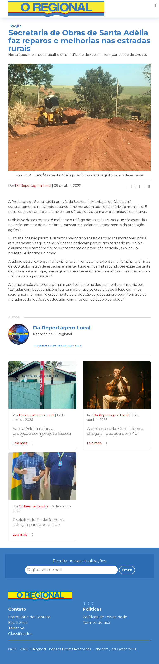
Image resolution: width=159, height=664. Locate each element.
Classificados (20, 633)
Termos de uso (96, 622)
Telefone (16, 628)
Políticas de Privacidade (105, 617)
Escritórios (17, 622)
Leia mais (23, 443)
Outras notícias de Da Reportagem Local (57, 345)
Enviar (127, 570)
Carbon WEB (126, 649)
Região (15, 26)
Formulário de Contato (29, 617)
